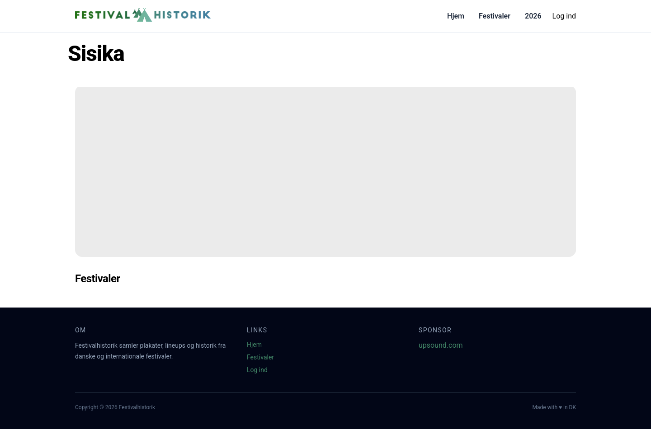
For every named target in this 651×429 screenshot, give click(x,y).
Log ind (564, 16)
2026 (533, 16)
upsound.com (441, 345)
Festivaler (494, 16)
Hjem (455, 16)
